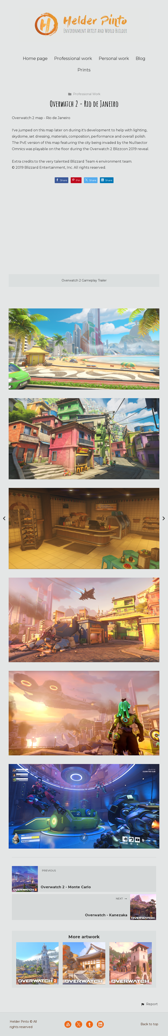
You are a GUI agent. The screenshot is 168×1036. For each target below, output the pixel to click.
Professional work (73, 58)
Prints (84, 69)
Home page (35, 58)
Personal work (114, 58)
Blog (140, 58)
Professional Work (84, 94)
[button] (149, 1004)
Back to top (149, 1024)
